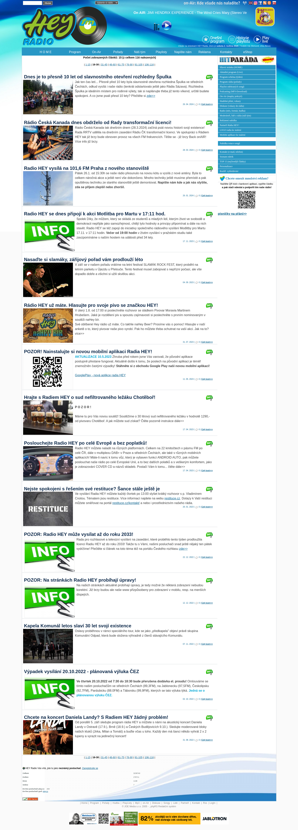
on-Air (146, 803)
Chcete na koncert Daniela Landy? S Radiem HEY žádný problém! (96, 717)
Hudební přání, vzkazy (230, 101)
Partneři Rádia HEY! (229, 125)
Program (75, 52)
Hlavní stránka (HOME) (231, 67)
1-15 (87, 64)
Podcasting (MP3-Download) (233, 91)
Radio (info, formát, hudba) (232, 110)
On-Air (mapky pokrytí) (231, 96)
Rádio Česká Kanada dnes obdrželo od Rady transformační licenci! (97, 122)
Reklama (204, 52)
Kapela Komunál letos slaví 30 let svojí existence (77, 625)
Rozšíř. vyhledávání (229, 171)
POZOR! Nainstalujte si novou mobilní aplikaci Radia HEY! (88, 351)
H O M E (45, 52)
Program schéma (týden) (231, 77)
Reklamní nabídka (228, 120)
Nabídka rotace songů (230, 143)
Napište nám (183, 52)
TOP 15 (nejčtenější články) (233, 161)
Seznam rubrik (226, 156)
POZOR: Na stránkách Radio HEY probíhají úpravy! (80, 580)
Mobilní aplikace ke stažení (232, 135)
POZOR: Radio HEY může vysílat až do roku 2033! (78, 534)
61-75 (121, 64)
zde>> (151, 95)
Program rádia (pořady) (231, 81)
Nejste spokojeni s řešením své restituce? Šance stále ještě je (92, 488)
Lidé (175, 803)
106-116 (149, 64)
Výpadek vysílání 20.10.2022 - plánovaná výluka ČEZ (81, 671)
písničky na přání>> (232, 213)
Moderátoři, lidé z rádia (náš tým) (235, 115)
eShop (247, 52)
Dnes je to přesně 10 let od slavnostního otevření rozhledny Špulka (97, 76)
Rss (205, 803)
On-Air (96, 52)
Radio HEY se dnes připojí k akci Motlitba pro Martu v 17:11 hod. (94, 213)
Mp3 (137, 803)
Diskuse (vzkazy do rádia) (232, 106)
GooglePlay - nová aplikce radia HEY (100, 375)
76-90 (129, 64)
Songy (167, 803)
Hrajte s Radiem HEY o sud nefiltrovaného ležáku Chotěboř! (89, 397)
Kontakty (226, 52)
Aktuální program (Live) (231, 72)
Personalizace (226, 166)
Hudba (116, 803)
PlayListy (128, 803)
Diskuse (156, 803)
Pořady (118, 52)
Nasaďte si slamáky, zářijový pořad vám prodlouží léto (83, 259)
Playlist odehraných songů (232, 86)
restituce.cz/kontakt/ (125, 503)
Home (84, 803)
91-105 (139, 64)
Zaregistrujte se (90, 768)
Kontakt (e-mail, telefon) (231, 152)
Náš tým (139, 52)
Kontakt (196, 803)
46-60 (112, 64)
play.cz (45, 791)
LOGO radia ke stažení (230, 130)
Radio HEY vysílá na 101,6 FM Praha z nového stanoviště (86, 168)
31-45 (104, 64)
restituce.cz (172, 498)
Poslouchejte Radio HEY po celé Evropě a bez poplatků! (85, 443)
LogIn (213, 803)
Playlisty (161, 52)
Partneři (185, 803)
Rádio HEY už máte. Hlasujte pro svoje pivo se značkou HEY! (91, 305)
